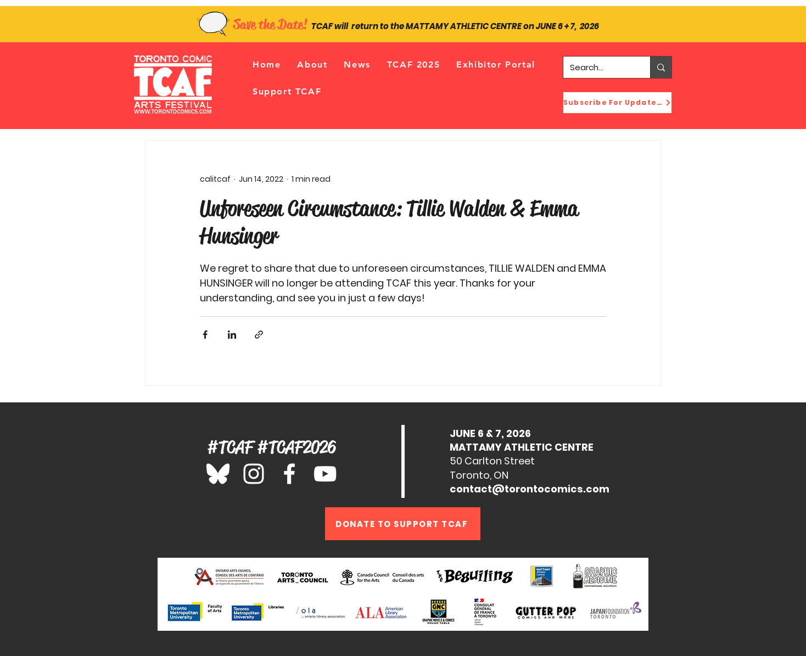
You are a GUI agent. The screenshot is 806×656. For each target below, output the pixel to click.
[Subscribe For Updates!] (617, 103)
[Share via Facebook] (205, 334)
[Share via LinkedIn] (232, 334)
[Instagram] (253, 473)
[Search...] (598, 67)
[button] (312, 64)
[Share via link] (259, 334)
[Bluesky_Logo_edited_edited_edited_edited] (218, 473)
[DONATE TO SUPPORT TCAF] (402, 523)
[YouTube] (325, 473)
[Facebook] (289, 473)
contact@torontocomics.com (529, 489)
